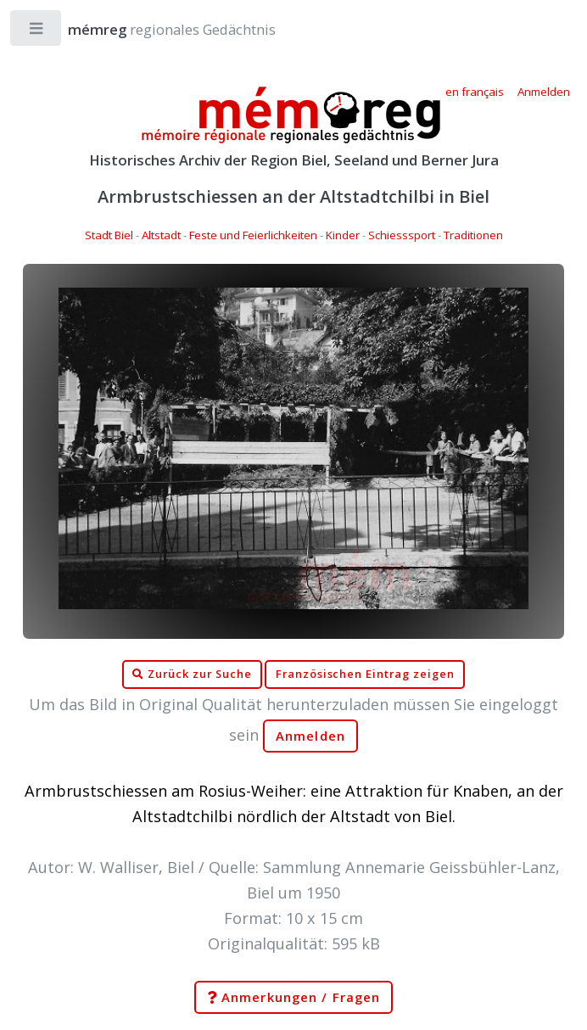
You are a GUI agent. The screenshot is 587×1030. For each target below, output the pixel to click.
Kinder (343, 235)
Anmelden (310, 736)
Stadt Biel (109, 235)
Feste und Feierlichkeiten (253, 235)
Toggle (37, 32)
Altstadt (161, 235)
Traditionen (473, 235)
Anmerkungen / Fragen (293, 998)
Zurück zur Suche (191, 674)
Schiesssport (401, 235)
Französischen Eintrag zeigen (365, 674)
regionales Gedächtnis (155, 29)
